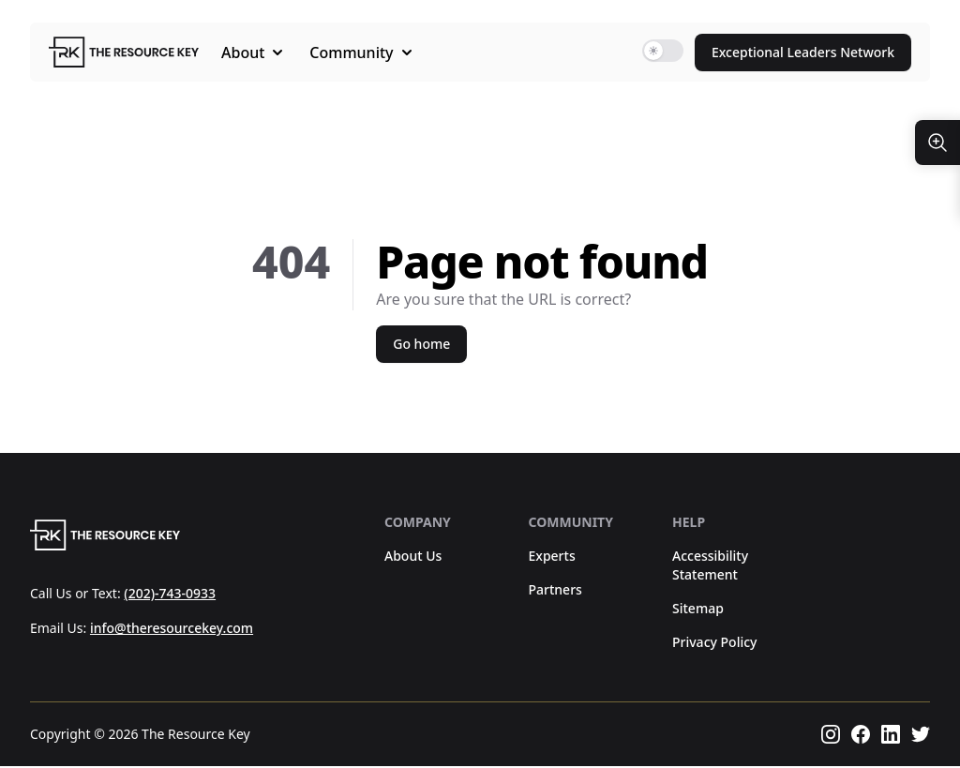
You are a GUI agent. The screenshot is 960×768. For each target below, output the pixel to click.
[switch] (662, 50)
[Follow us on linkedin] (890, 736)
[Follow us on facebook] (860, 736)
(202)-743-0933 (170, 594)
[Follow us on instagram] (830, 736)
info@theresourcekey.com (171, 630)
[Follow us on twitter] (920, 736)
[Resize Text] (937, 142)
